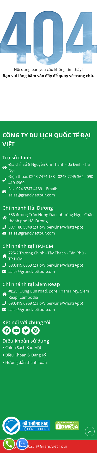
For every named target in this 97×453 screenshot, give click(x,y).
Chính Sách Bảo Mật (21, 347)
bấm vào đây (40, 75)
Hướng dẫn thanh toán (24, 362)
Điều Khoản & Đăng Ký (24, 355)
